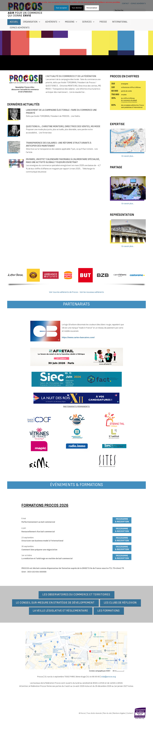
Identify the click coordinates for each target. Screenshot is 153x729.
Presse (103, 21)
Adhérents (51, 21)
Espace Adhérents (19, 27)
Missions (69, 21)
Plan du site (107, 714)
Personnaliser (92, 8)
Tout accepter (61, 8)
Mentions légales (119, 714)
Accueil (14, 21)
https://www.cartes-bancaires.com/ (78, 337)
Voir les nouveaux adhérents (92, 292)
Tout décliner (77, 8)
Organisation (30, 21)
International (119, 21)
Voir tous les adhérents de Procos (63, 292)
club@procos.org (108, 677)
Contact (130, 714)
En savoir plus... (128, 156)
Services (87, 21)
